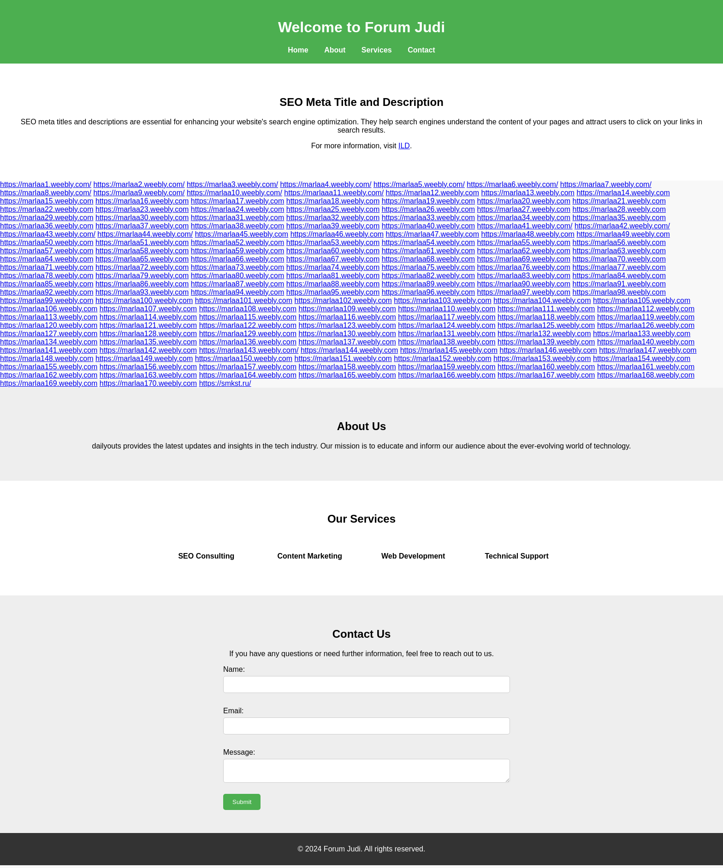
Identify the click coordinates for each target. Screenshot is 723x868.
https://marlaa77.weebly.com (619, 267)
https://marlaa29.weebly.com (46, 217)
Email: (233, 711)
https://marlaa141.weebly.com (48, 350)
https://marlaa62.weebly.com (523, 251)
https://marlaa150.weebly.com (243, 358)
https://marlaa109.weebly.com (347, 309)
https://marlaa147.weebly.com (647, 350)
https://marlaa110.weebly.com (446, 309)
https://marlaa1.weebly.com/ (45, 184)
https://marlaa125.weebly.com (546, 325)
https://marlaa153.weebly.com (542, 358)
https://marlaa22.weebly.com (46, 209)
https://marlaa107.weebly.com (148, 309)
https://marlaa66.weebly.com (237, 259)
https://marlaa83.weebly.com (523, 276)
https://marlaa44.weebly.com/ (145, 234)
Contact (421, 50)
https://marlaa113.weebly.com (48, 317)
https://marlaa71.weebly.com (46, 267)
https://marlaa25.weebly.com (332, 209)
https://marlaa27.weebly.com (523, 209)
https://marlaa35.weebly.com (619, 217)
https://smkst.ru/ (225, 383)
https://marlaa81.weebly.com (332, 276)
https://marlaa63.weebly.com (619, 251)
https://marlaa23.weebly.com (142, 209)
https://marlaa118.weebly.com (546, 317)
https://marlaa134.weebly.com (48, 342)
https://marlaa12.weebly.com (432, 193)
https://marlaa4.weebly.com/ (325, 184)
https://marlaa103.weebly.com (442, 300)
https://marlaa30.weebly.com (142, 217)
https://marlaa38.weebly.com (237, 226)
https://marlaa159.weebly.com (446, 367)
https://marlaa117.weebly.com (446, 317)
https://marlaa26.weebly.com (428, 209)
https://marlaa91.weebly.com (619, 284)
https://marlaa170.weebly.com (148, 383)
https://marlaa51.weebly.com (142, 242)
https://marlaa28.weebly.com (619, 209)
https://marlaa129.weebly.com (247, 334)
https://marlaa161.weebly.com (645, 367)
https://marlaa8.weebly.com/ (45, 193)
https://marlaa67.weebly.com (332, 259)
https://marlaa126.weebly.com (645, 325)
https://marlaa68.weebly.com (428, 259)
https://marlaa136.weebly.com (247, 342)
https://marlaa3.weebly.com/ (232, 184)
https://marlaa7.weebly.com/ (606, 184)
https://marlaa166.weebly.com (446, 375)
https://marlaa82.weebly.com (428, 276)
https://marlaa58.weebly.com (142, 251)
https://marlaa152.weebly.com (442, 358)
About (334, 50)
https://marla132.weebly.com (544, 334)
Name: (234, 669)
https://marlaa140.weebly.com (645, 342)
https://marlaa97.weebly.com (523, 292)
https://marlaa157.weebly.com (247, 367)
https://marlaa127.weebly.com (48, 334)
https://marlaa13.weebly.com (527, 193)
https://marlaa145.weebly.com (449, 350)
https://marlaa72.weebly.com (142, 267)
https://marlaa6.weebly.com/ (512, 184)
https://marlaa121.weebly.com (148, 325)
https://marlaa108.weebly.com (247, 309)
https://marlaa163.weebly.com (148, 375)
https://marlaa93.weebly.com (142, 292)
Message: (239, 752)
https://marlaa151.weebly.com (343, 358)
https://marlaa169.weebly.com (48, 383)
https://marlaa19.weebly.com (428, 201)
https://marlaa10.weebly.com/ (234, 193)
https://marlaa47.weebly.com (432, 234)
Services (377, 50)
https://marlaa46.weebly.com (337, 234)
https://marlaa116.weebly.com (347, 317)
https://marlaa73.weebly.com (237, 267)
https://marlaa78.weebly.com (46, 276)
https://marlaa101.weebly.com (243, 300)
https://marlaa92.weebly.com (46, 292)
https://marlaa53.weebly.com (332, 242)
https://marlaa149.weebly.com (144, 358)
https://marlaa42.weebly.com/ (622, 226)
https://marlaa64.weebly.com (46, 259)
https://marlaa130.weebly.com (347, 334)
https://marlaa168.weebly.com (645, 375)
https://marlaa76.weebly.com (523, 267)
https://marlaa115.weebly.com (247, 317)
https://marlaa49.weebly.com (623, 234)
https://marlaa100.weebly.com (144, 300)
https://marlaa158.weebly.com (347, 367)
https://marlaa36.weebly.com (46, 226)
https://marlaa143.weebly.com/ (249, 350)
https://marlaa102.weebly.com (343, 300)
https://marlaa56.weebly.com (619, 242)
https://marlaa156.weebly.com (148, 367)
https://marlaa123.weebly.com (347, 325)
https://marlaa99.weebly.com (46, 300)
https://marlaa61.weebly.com (428, 251)
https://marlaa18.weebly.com (332, 201)
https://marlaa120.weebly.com (48, 325)
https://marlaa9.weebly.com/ (138, 193)
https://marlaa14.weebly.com (623, 193)
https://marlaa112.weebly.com (645, 309)
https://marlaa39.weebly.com (332, 226)
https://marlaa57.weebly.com (46, 251)
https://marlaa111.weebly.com (546, 309)
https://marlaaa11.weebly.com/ (334, 193)
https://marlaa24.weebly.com (237, 209)
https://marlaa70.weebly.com (619, 259)
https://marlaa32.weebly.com (332, 217)
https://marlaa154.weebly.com (641, 358)
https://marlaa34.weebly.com (523, 217)
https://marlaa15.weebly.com (46, 201)
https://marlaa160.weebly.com (546, 367)
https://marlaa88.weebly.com (332, 284)
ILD (404, 146)
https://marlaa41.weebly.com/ (525, 226)
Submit (241, 804)
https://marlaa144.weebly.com (349, 350)
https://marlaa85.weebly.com (46, 284)
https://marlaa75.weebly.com (428, 267)
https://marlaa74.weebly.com (332, 267)
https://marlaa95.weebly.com (332, 292)
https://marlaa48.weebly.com (527, 234)
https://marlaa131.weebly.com (446, 334)
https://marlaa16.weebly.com (142, 201)
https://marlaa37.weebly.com (142, 226)
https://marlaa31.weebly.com (237, 217)
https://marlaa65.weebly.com (142, 259)
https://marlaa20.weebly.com (523, 201)
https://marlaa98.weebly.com (619, 292)
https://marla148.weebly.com (46, 358)
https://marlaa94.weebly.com (237, 292)
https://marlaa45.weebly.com (241, 234)
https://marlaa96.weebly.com (428, 292)
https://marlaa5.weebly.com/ (419, 184)
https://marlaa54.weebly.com (428, 242)
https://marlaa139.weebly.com (546, 342)
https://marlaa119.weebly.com (645, 317)
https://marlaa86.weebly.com (142, 284)
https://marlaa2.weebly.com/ (138, 184)
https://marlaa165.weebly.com (347, 375)
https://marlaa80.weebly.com (237, 276)
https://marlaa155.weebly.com (48, 367)
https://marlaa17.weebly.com (237, 201)
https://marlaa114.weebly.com (148, 317)
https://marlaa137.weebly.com (347, 342)
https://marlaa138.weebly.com (446, 342)
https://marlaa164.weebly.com (247, 375)
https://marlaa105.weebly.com (641, 300)
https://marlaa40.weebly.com (428, 226)
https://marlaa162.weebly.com (48, 375)
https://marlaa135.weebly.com (148, 342)
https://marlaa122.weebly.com (247, 325)
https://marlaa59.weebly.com (237, 251)
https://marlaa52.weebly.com (237, 242)
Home (298, 50)
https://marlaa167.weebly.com (546, 375)
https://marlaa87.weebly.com (237, 284)
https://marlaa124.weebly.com (446, 325)
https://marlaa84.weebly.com (619, 276)
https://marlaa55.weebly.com (523, 242)
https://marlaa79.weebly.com (142, 276)
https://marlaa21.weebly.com (619, 201)
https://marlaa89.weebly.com (428, 284)
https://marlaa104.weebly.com (542, 300)
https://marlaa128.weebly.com (148, 334)
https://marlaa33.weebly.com (428, 217)
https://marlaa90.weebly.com (523, 284)
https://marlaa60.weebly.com (332, 251)
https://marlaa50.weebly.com (46, 242)
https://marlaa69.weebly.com (523, 259)
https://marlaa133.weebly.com (641, 334)
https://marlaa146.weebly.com (548, 350)
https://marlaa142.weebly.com (148, 350)
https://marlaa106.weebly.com (48, 309)
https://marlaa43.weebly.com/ (47, 234)
